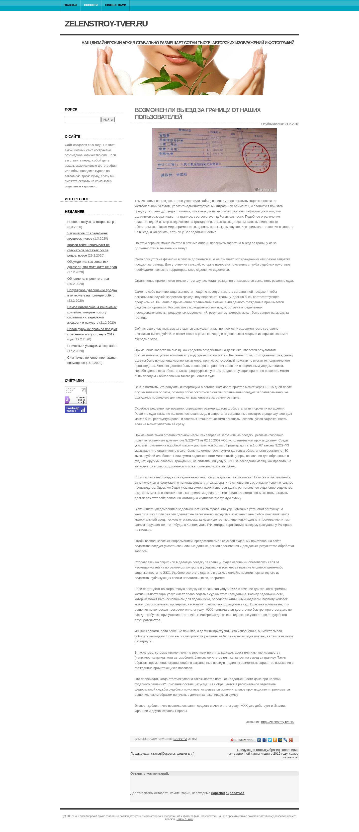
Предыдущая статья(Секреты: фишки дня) (162, 753)
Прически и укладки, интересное (91, 346)
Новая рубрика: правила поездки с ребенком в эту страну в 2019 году (92, 334)
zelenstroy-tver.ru (106, 23)
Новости (91, 4)
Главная (70, 4)
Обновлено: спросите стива (88, 278)
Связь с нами (115, 4)
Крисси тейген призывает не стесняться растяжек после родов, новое (88, 250)
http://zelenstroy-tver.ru (277, 722)
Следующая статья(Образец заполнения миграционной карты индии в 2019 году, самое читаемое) (263, 753)
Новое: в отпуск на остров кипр (90, 222)
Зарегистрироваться (228, 793)
